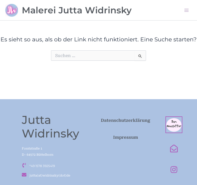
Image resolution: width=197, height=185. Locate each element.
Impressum (125, 137)
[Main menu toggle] (186, 10)
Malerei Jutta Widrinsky (77, 10)
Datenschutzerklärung (125, 120)
